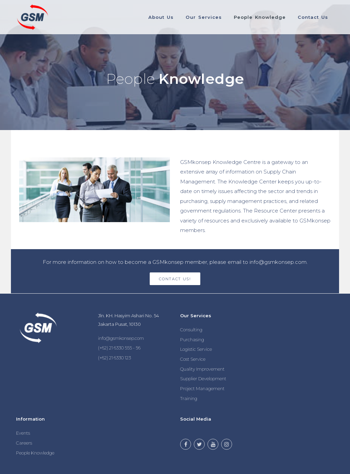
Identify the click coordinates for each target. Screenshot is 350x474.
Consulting (191, 329)
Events (23, 433)
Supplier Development (203, 378)
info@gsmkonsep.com (121, 338)
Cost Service (192, 359)
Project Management (202, 388)
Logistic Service (196, 349)
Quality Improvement (202, 369)
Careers (24, 443)
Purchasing (192, 339)
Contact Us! (175, 279)
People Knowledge (259, 17)
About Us (160, 17)
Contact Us (312, 17)
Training (188, 398)
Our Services (203, 17)
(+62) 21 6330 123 (114, 357)
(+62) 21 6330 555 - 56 (119, 347)
